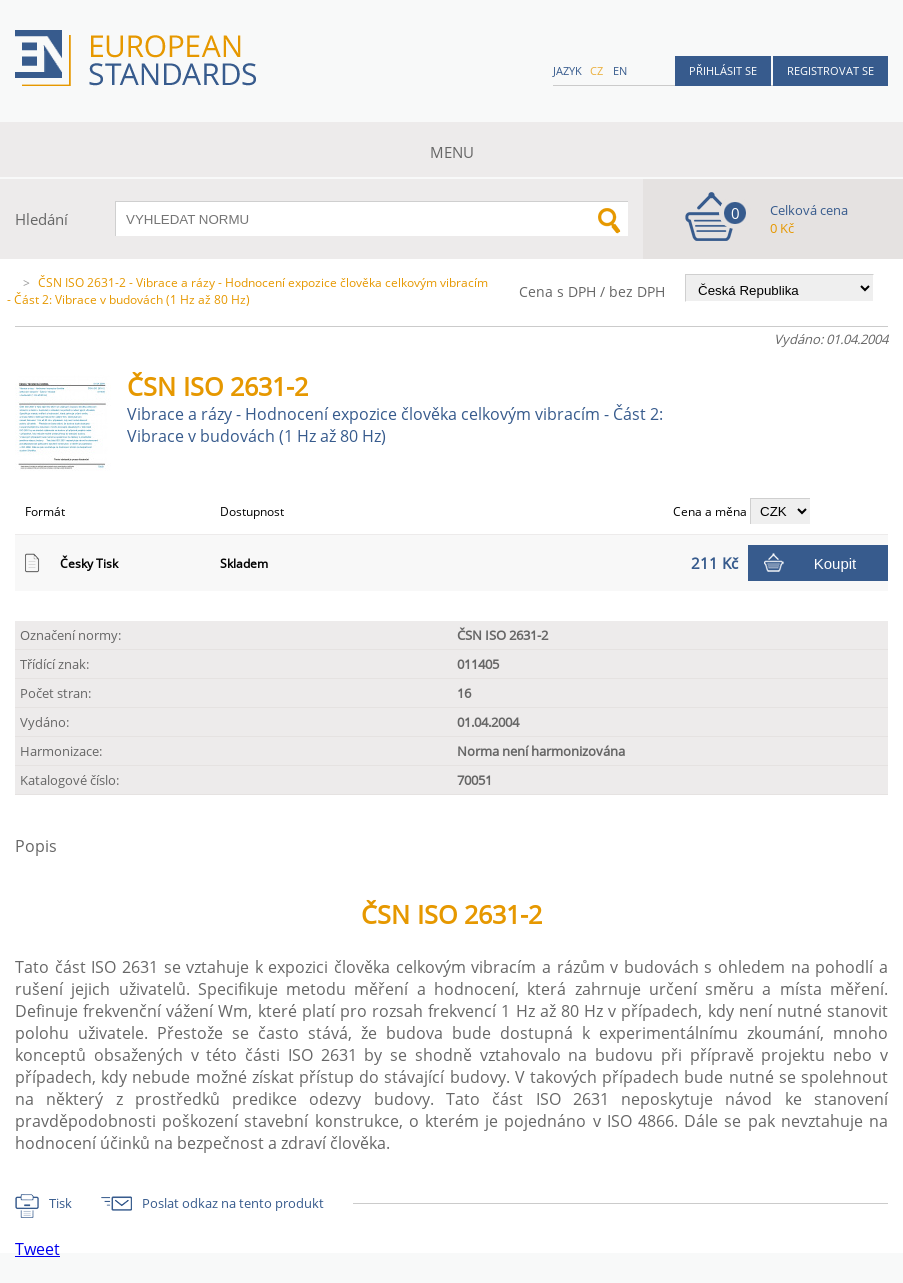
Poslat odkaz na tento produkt (233, 1203)
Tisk (60, 1203)
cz (596, 70)
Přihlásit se (723, 70)
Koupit (835, 563)
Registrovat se (830, 70)
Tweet (37, 1249)
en (620, 70)
